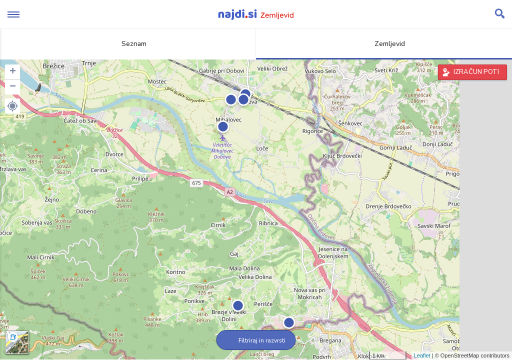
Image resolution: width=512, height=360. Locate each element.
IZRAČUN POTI (476, 72)
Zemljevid (384, 43)
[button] (12, 106)
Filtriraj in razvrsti (256, 340)
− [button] (13, 87)
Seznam (128, 43)
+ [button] (13, 72)
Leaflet (422, 355)
